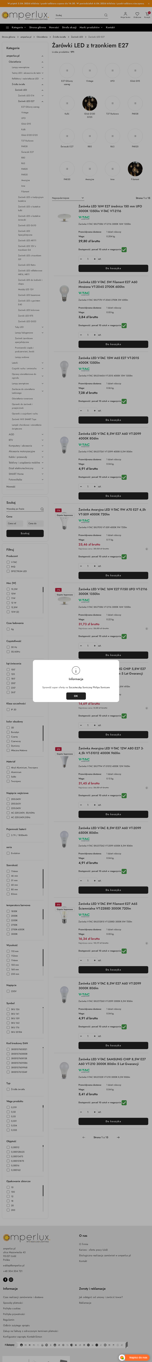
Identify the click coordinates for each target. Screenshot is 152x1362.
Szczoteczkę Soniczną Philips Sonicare (89, 687)
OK (76, 696)
